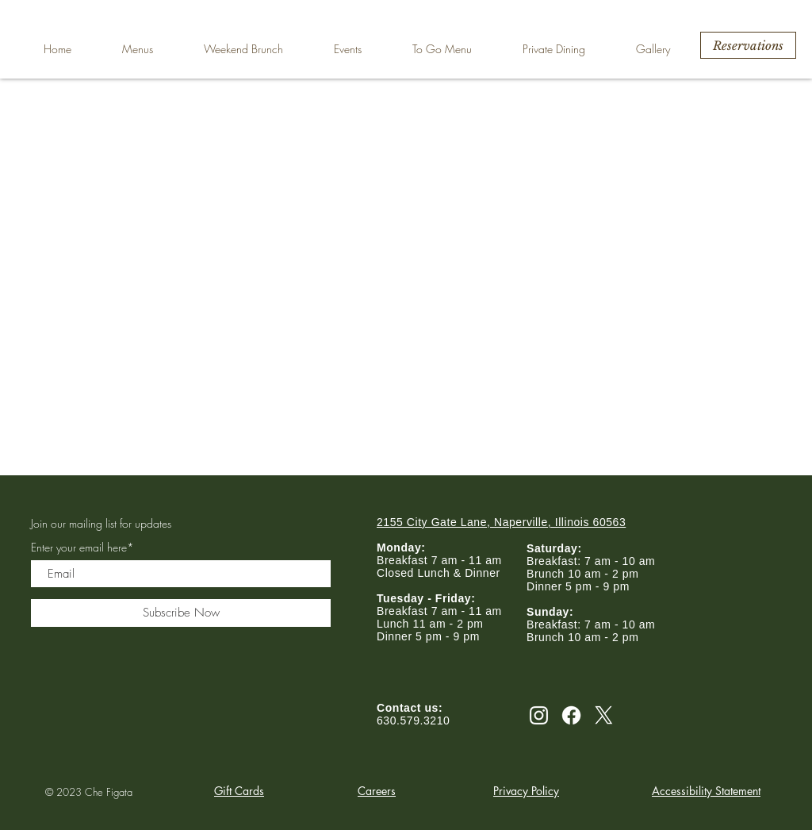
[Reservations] (748, 45)
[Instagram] (539, 715)
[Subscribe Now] (181, 613)
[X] (604, 715)
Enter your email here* (82, 547)
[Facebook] (571, 715)
